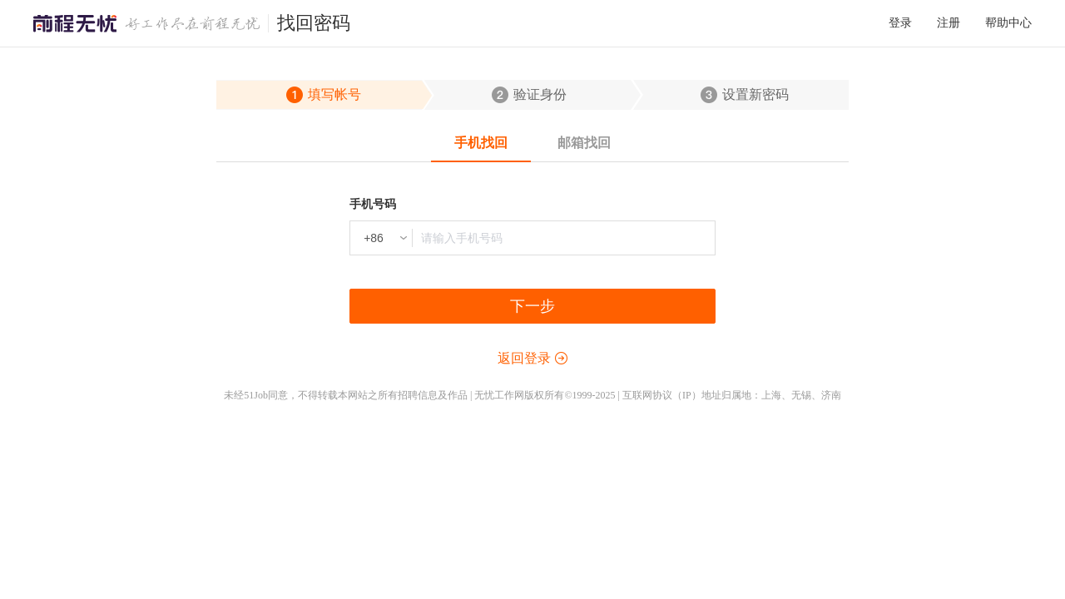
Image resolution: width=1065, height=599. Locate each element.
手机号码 (372, 203)
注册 (948, 23)
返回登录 (524, 358)
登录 (900, 23)
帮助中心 (1008, 23)
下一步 (532, 306)
